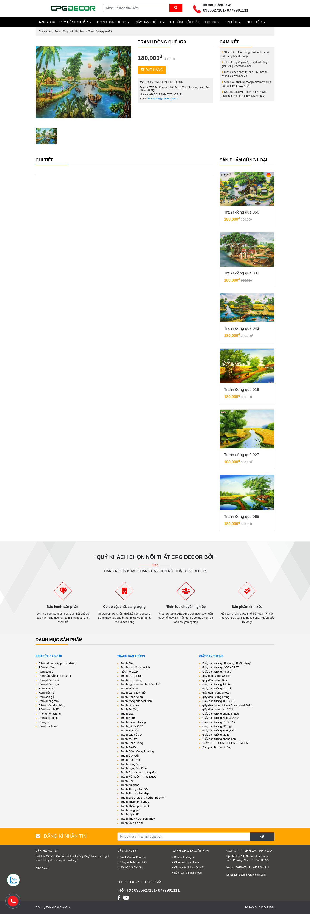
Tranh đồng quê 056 (241, 212)
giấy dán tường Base (215, 680)
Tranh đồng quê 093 (241, 273)
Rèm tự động (47, 667)
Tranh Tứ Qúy (129, 709)
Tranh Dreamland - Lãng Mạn (139, 772)
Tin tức (231, 22)
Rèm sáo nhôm (48, 717)
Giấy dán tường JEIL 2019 (218, 701)
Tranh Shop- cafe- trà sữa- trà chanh (143, 797)
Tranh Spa (127, 713)
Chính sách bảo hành (186, 862)
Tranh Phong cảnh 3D (134, 789)
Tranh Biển (127, 663)
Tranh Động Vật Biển (134, 768)
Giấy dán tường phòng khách (220, 713)
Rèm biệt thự (47, 692)
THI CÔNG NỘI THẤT (184, 22)
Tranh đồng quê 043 (241, 328)
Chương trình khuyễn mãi (188, 867)
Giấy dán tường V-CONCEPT (220, 667)
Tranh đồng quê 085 (241, 516)
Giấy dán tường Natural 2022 (220, 717)
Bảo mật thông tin (184, 857)
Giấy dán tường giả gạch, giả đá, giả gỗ (226, 663)
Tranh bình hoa (130, 705)
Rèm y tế (44, 722)
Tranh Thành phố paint (135, 806)
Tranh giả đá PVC (132, 726)
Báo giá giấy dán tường (216, 747)
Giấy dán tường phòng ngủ (219, 738)
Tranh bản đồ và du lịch (135, 667)
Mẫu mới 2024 (129, 671)
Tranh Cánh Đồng (132, 743)
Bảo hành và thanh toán (188, 872)
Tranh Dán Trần (130, 759)
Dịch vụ (210, 22)
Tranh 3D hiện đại (132, 822)
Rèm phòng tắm (49, 701)
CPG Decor (42, 868)
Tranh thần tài (129, 688)
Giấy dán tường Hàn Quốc (218, 730)
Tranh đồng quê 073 (100, 31)
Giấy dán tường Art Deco (217, 684)
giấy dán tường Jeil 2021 (217, 709)
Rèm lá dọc (46, 671)
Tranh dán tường (111, 22)
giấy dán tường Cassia (216, 675)
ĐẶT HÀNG (152, 70)
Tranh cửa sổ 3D (131, 734)
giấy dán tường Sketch (216, 692)
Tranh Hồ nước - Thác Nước (138, 776)
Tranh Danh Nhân (132, 697)
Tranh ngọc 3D (130, 814)
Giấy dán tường (148, 22)
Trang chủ (45, 31)
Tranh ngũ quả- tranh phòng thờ (140, 684)
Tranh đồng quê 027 (241, 455)
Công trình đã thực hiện (133, 862)
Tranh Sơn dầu (130, 730)
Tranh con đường (131, 680)
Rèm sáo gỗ (46, 697)
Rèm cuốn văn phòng (52, 705)
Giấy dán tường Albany (216, 671)
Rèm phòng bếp (49, 680)
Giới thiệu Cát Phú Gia (133, 857)
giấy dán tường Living (215, 697)
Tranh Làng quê (130, 810)
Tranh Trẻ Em (129, 747)
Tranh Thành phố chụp (135, 801)
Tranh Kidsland (130, 785)
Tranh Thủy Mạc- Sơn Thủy (138, 818)
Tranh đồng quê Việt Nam (69, 31)
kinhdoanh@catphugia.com (163, 98)
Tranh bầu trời (129, 738)
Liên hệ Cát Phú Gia (131, 867)
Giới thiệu (254, 22)
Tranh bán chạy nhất (133, 692)
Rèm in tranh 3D (49, 709)
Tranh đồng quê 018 (241, 389)
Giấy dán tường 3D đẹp (217, 726)
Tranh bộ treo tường (133, 722)
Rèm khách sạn (48, 726)
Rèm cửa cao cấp (74, 22)
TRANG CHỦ (46, 22)
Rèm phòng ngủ (49, 684)
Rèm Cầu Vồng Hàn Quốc (55, 675)
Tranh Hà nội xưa (132, 675)
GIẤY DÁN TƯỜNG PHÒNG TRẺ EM (225, 743)
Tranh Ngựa (128, 717)
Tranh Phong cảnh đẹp (135, 793)
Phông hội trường (50, 713)
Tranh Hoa (127, 780)
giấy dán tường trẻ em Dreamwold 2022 (227, 705)
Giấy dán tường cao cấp (217, 688)
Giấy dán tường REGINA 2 (219, 722)
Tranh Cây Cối (130, 755)
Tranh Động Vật (130, 764)
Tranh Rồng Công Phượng (137, 751)
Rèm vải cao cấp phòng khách (57, 663)
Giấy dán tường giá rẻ (215, 734)
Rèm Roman (46, 688)
